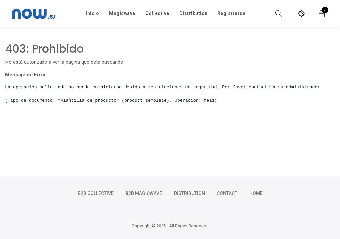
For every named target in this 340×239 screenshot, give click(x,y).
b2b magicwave (144, 193)
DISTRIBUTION (189, 193)
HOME (256, 193)
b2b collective (96, 193)
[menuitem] (92, 13)
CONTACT (227, 193)
